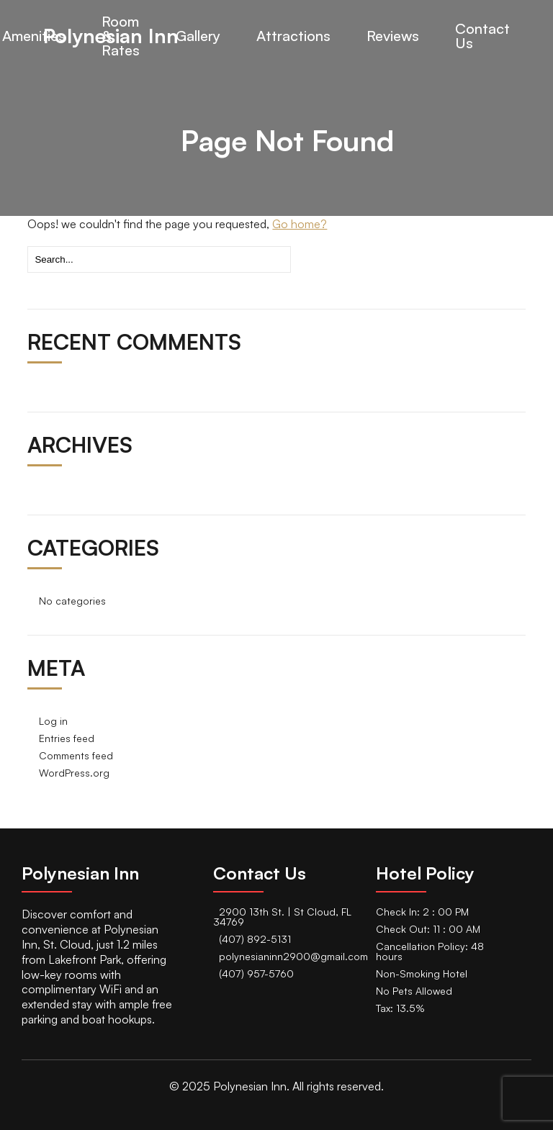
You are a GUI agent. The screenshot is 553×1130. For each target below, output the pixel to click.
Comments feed (76, 755)
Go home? (299, 224)
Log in (53, 721)
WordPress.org (74, 773)
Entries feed (66, 738)
